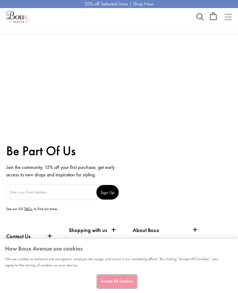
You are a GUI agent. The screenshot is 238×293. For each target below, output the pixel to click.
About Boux (146, 230)
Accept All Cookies (117, 281)
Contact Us (18, 236)
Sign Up (107, 192)
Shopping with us (88, 230)
